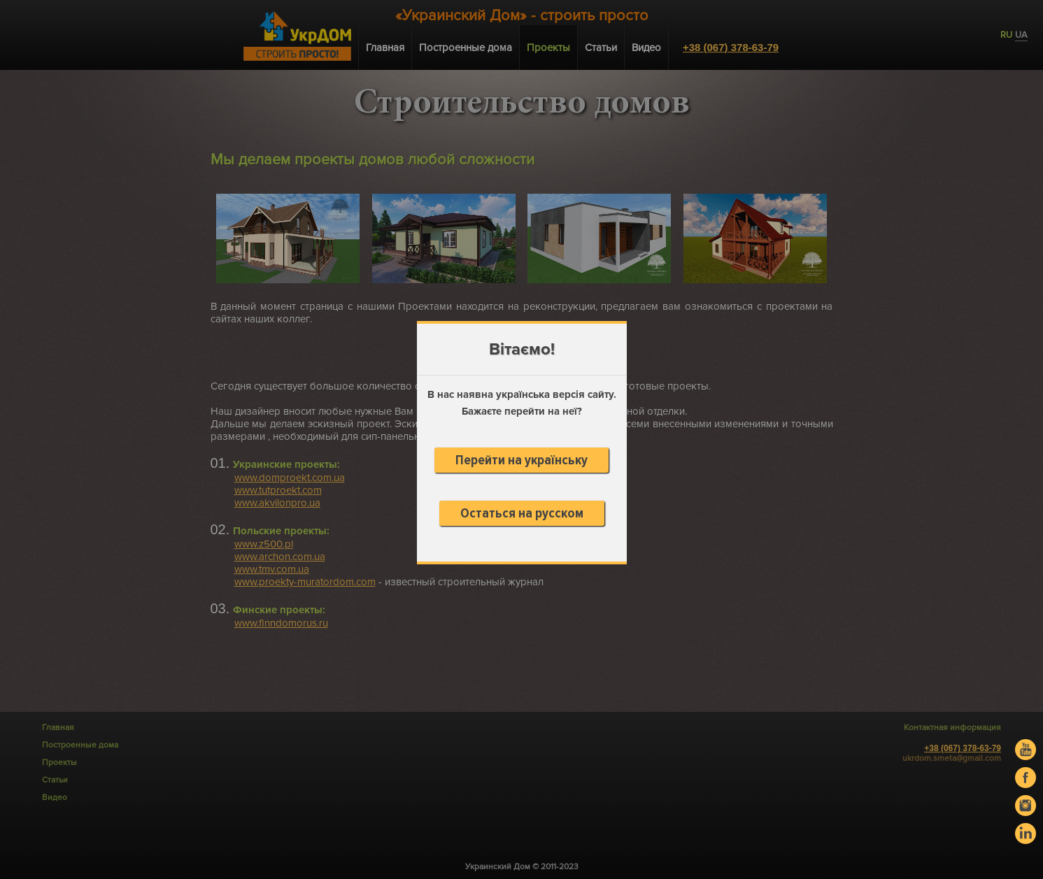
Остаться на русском (521, 513)
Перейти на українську (521, 460)
